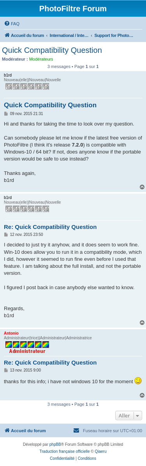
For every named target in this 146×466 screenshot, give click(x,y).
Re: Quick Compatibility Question (50, 226)
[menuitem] (11, 23)
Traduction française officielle (65, 451)
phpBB (55, 444)
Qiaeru (100, 451)
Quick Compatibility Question (52, 50)
